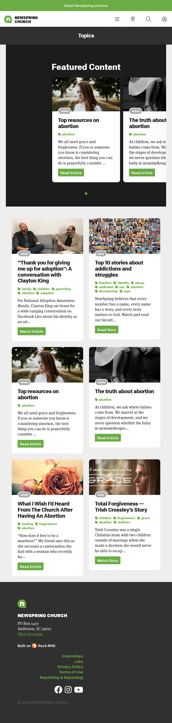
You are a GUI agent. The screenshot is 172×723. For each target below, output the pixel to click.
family (24, 289)
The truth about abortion (148, 123)
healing (25, 524)
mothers (122, 522)
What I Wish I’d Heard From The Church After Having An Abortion (45, 510)
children (41, 289)
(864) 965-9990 (30, 634)
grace (143, 518)
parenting (61, 289)
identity (121, 283)
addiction (104, 287)
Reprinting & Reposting (61, 677)
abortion (66, 134)
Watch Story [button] (107, 561)
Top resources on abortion (78, 123)
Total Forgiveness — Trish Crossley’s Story (121, 507)
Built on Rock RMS (36, 646)
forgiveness (46, 524)
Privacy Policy (70, 667)
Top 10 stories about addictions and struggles (119, 268)
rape (125, 291)
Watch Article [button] (31, 331)
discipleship (106, 291)
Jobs (78, 661)
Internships (72, 656)
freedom (103, 283)
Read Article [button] (71, 173)
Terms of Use (71, 672)
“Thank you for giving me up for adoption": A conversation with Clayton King (45, 271)
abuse (138, 283)
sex (120, 287)
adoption (45, 293)
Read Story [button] (106, 329)
